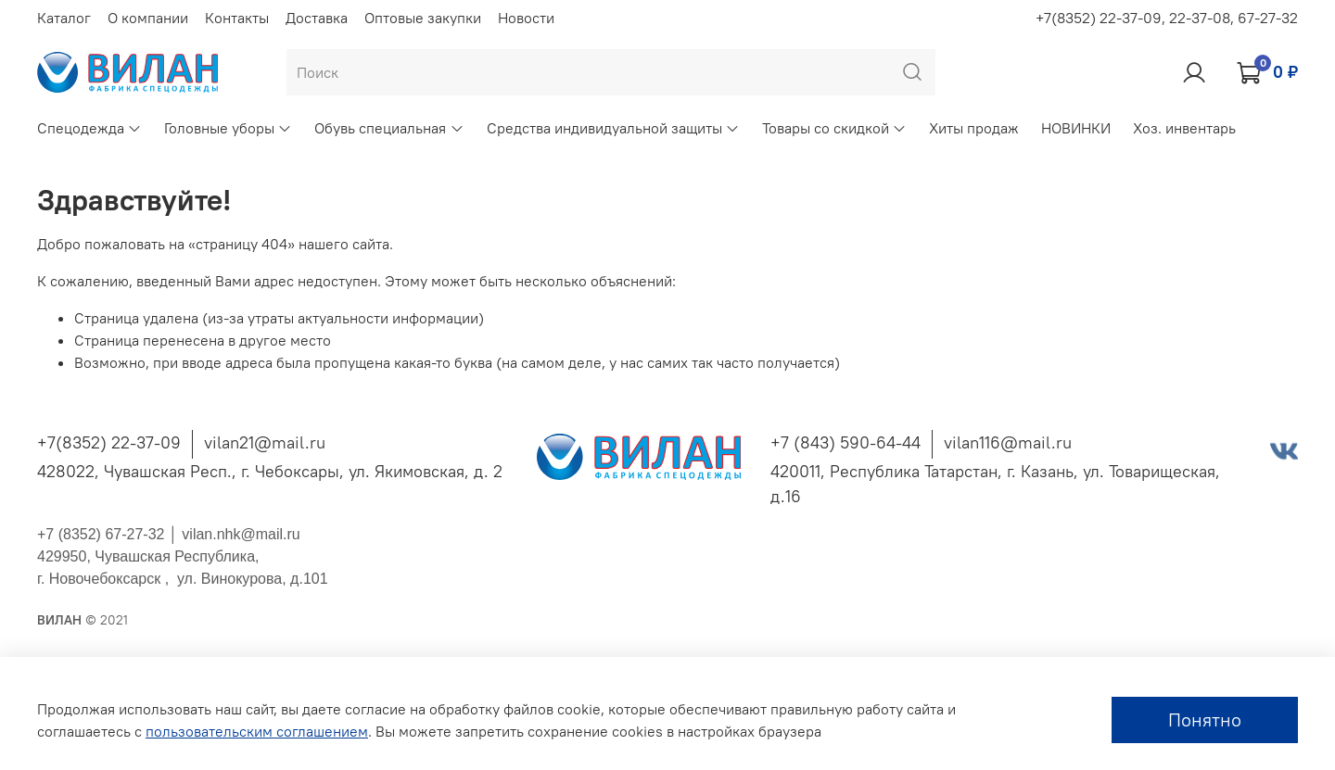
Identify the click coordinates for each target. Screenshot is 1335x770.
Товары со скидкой (834, 128)
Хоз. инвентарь (1184, 128)
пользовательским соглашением (257, 731)
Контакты (237, 17)
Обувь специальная (389, 128)
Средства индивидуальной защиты (613, 128)
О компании (148, 17)
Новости (526, 17)
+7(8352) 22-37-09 (109, 442)
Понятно (1204, 719)
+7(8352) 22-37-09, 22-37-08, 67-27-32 (1167, 17)
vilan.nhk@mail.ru (240, 534)
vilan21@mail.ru (264, 442)
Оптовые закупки (422, 17)
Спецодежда (89, 128)
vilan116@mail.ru (1008, 442)
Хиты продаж (974, 128)
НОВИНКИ (1076, 128)
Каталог (64, 17)
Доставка (317, 17)
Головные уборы (228, 128)
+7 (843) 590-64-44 (845, 442)
